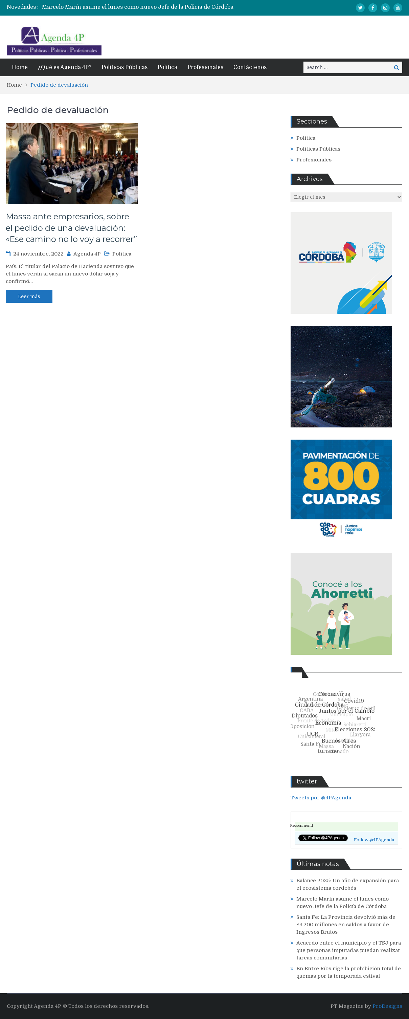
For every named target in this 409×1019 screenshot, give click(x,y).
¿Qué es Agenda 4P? (64, 67)
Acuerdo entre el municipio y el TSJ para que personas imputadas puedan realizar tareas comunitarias (348, 950)
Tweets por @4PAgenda (321, 798)
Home (20, 67)
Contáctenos (250, 67)
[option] (143, 7)
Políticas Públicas (124, 67)
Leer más (29, 296)
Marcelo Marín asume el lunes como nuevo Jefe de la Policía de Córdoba (137, 7)
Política (167, 67)
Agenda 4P (87, 254)
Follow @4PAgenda (374, 840)
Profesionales (205, 67)
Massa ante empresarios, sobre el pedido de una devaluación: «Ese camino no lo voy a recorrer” (71, 228)
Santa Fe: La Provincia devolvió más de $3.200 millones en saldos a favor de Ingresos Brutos (345, 924)
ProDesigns (387, 1006)
